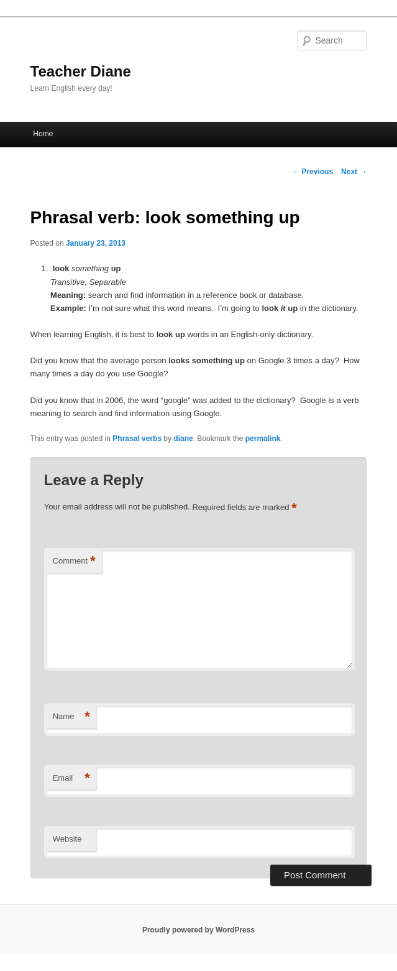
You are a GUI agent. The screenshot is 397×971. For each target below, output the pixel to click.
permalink (263, 438)
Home (43, 133)
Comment (74, 561)
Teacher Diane (80, 71)
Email (71, 778)
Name (71, 717)
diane (183, 438)
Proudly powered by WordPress (198, 930)
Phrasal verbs (137, 438)
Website (67, 838)
